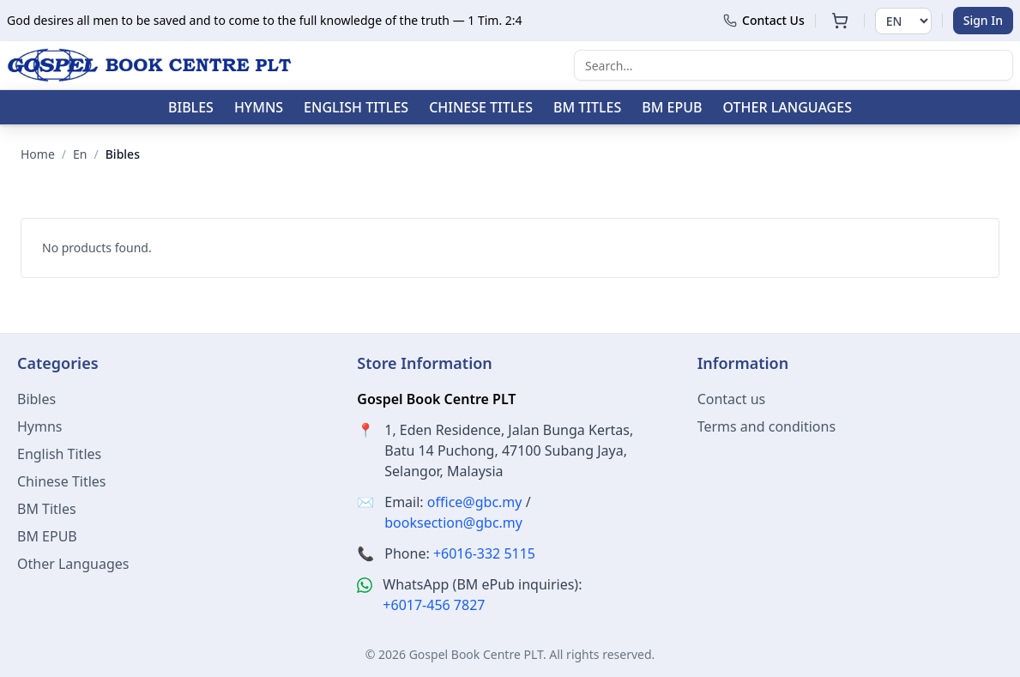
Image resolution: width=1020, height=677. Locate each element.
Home (38, 154)
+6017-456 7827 (434, 604)
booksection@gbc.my (453, 522)
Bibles (191, 107)
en (80, 154)
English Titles (356, 107)
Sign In (983, 20)
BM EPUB (672, 107)
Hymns (258, 107)
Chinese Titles (481, 107)
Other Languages (787, 107)
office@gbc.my (474, 502)
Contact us (731, 399)
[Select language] (903, 21)
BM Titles (587, 107)
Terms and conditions (766, 426)
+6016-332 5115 (484, 553)
